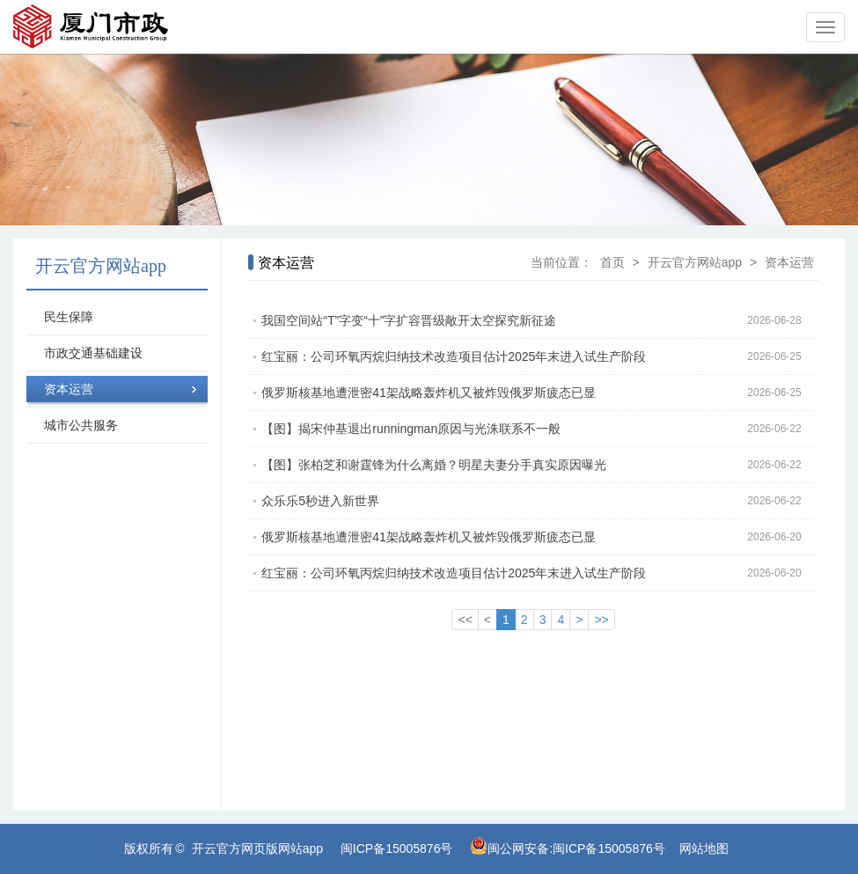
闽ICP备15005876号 (397, 848)
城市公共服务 (81, 425)
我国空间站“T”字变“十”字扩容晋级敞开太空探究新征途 (539, 320)
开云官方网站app (695, 262)
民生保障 (68, 317)
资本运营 (68, 389)
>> (601, 620)
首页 (612, 262)
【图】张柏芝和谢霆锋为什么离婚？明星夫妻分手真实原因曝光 (539, 465)
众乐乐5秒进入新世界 (539, 501)
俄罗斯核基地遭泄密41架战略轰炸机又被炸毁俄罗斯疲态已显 (539, 393)
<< (465, 620)
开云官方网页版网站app (257, 848)
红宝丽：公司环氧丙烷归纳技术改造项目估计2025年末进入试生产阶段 (539, 356)
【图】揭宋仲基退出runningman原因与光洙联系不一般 (539, 429)
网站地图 (704, 848)
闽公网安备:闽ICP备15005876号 (576, 848)
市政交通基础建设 (93, 353)
